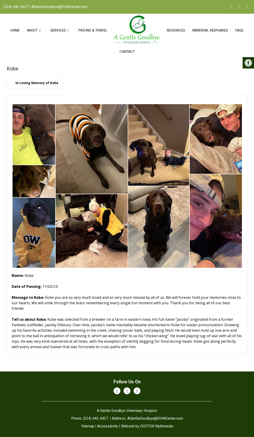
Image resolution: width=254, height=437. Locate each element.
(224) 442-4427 (16, 7)
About (32, 30)
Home (15, 30)
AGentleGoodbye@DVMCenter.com (59, 7)
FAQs (239, 30)
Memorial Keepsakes (210, 30)
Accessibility (107, 426)
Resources (176, 30)
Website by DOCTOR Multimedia (147, 426)
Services (58, 30)
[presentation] (35, 83)
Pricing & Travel (92, 30)
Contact (127, 52)
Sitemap (87, 426)
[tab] (35, 83)
